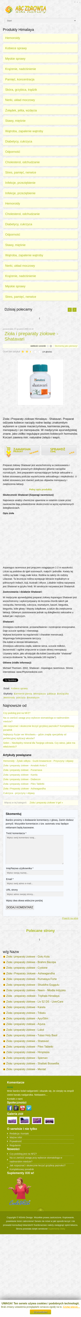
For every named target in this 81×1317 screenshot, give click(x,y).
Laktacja (51, 693)
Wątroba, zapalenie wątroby (24, 131)
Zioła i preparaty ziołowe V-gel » (46, 802)
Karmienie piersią (23, 693)
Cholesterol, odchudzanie (22, 162)
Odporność (12, 151)
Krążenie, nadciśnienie (20, 69)
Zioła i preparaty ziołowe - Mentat (26, 1069)
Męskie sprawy (15, 58)
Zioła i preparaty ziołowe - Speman (27, 1058)
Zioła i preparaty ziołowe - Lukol (25, 1029)
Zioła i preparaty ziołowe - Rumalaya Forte (31, 979)
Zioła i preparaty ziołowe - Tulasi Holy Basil (31, 1035)
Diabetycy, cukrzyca (18, 141)
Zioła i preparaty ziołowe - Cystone (26, 967)
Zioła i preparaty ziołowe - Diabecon (22, 779)
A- (79, 2)
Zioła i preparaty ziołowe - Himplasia (27, 1052)
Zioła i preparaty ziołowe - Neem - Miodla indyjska (36, 990)
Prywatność (16, 1141)
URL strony (12, 889)
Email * (9, 879)
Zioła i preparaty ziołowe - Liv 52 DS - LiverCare (34, 1001)
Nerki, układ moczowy (20, 100)
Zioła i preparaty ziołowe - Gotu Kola (28, 956)
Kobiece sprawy (16, 48)
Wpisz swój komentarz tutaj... (35, 849)
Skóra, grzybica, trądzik (21, 89)
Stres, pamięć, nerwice (20, 172)
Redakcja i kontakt (19, 1133)
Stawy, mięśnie (15, 120)
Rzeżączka (63, 693)
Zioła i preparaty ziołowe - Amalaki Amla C (25, 765)
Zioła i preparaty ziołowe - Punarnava (22, 770)
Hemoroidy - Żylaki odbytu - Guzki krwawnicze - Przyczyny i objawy (38, 761)
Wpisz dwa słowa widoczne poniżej (24, 900)
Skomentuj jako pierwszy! (66, 346)
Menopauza (39, 693)
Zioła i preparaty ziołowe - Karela (20, 774)
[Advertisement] (40, 540)
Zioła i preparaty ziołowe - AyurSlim (27, 1018)
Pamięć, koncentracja (19, 79)
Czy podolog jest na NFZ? (16, 713)
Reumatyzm (33, 697)
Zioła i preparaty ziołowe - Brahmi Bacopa (31, 962)
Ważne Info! (16, 1137)
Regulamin (15, 1145)
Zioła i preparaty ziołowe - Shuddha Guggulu (32, 984)
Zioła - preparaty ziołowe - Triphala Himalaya (32, 995)
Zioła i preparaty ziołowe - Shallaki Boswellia (32, 1063)
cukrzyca (21, 697)
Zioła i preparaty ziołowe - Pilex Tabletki (23, 784)
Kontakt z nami (15, 1098)
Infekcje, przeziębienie (20, 182)
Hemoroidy (12, 38)
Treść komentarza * (16, 833)
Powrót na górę (70, 918)
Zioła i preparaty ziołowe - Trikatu (26, 1012)
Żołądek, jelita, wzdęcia (21, 110)
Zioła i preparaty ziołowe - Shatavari (27, 1041)
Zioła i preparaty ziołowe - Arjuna (25, 1024)
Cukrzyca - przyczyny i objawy (19, 793)
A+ (74, 2)
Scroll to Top (40, 1210)
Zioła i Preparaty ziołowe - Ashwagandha (24, 788)
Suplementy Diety (56, 1228)
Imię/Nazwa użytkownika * (19, 868)
